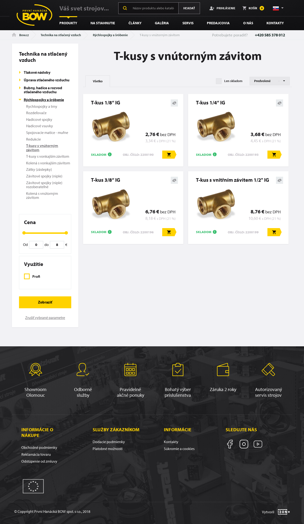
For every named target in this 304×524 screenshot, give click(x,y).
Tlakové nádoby (37, 72)
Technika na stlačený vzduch (61, 35)
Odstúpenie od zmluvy (39, 461)
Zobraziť (45, 302)
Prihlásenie (222, 8)
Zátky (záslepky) (39, 169)
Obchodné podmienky (39, 447)
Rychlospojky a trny (41, 106)
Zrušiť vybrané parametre (45, 317)
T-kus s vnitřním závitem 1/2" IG (232, 180)
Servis (188, 23)
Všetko (98, 81)
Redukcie (33, 139)
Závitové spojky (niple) (44, 176)
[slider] (24, 233)
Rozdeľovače (36, 112)
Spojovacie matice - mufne (47, 132)
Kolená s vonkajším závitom (48, 163)
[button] (278, 8)
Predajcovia (218, 23)
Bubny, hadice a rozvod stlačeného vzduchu (43, 89)
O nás (248, 23)
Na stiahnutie (102, 23)
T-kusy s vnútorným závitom (42, 147)
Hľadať (189, 8)
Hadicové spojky (39, 119)
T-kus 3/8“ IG (105, 180)
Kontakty (275, 23)
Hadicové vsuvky (39, 125)
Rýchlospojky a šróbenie (110, 35)
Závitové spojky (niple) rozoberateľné (44, 184)
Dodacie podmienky (109, 441)
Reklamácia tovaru (36, 454)
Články (135, 23)
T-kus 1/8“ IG (105, 102)
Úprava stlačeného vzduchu (46, 80)
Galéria (162, 23)
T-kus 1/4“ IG (210, 102)
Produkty (68, 23)
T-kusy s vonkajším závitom (47, 156)
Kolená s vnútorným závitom (42, 195)
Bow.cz (20, 35)
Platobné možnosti (108, 448)
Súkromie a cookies (179, 448)
